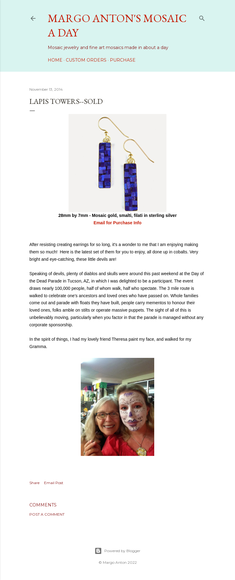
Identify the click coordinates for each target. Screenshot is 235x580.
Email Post (53, 482)
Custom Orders (86, 60)
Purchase (123, 60)
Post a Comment (47, 514)
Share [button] (34, 482)
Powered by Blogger (117, 551)
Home (55, 60)
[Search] (202, 17)
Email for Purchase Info (117, 222)
